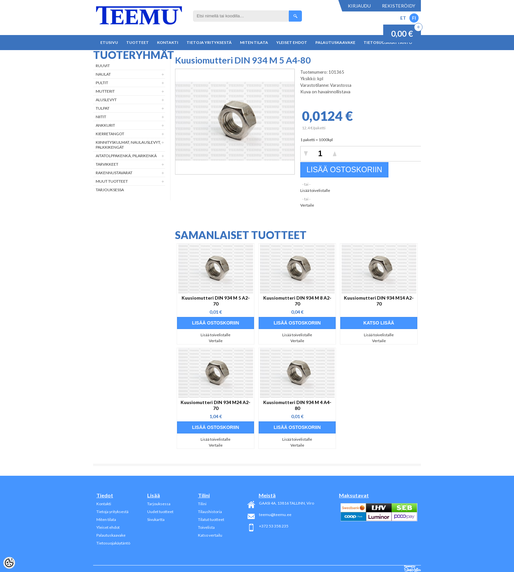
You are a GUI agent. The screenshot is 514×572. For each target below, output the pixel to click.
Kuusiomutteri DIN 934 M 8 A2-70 (297, 300)
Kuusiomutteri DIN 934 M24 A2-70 (215, 405)
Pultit (102, 82)
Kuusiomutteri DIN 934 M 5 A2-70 (216, 300)
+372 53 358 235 (273, 526)
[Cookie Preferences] (9, 563)
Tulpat (102, 108)
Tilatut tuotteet (211, 519)
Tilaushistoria (210, 511)
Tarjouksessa (110, 189)
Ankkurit (105, 125)
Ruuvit (103, 65)
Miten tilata (254, 42)
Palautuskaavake (335, 42)
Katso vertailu (210, 535)
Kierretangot (110, 133)
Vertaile (307, 205)
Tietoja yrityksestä (209, 42)
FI (414, 18)
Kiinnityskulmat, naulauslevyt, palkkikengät (128, 145)
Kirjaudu (359, 6)
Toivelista (206, 527)
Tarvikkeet (107, 164)
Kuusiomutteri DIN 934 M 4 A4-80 (297, 405)
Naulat (103, 74)
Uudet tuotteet (160, 511)
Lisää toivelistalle (315, 190)
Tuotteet (137, 42)
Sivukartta (156, 519)
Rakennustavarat (114, 172)
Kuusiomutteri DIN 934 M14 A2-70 (379, 300)
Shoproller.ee (412, 568)
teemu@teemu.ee (275, 514)
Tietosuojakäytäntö (113, 543)
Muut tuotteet (112, 181)
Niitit (101, 116)
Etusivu (109, 42)
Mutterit (105, 91)
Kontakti (167, 42)
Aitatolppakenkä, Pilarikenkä (126, 155)
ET (403, 18)
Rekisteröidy (398, 6)
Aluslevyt (106, 99)
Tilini (202, 503)
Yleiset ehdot (291, 42)
